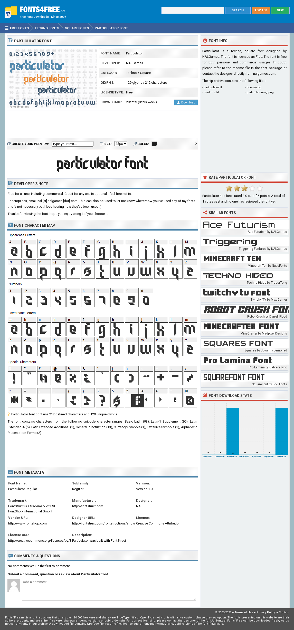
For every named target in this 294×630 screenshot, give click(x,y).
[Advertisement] (102, 124)
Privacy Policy (266, 612)
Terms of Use (244, 612)
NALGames (134, 63)
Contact (284, 612)
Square (145, 73)
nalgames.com (264, 73)
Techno (131, 73)
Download (186, 102)
